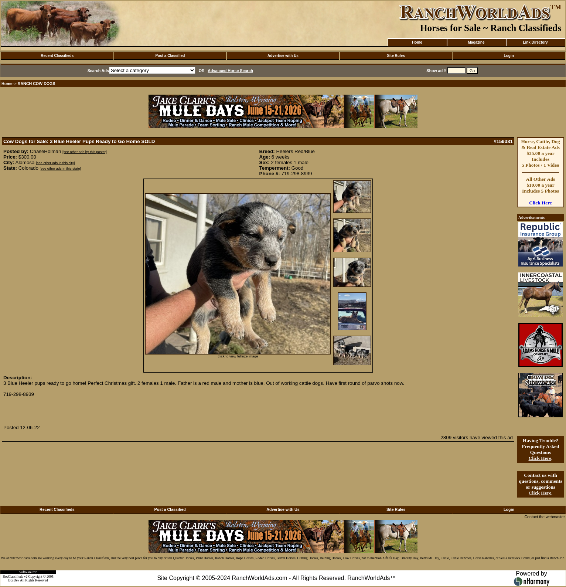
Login (509, 56)
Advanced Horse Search (230, 70)
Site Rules (396, 56)
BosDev (13, 580)
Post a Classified (170, 56)
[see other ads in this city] (55, 163)
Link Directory (535, 42)
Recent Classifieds (57, 56)
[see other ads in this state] (60, 168)
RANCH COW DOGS (36, 83)
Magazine (476, 42)
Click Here (540, 203)
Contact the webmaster (544, 517)
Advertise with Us (283, 56)
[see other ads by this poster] (84, 152)
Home (417, 42)
